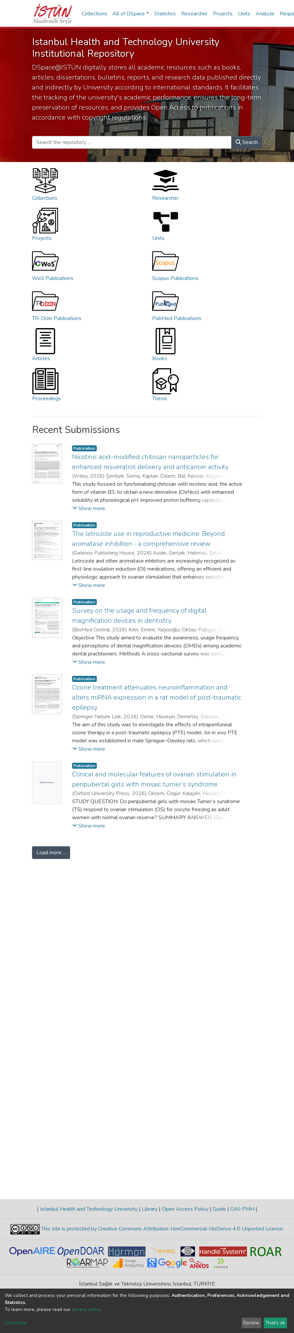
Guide (219, 1209)
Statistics (165, 13)
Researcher (194, 13)
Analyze (265, 13)
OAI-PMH (242, 1209)
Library (149, 1209)
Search (247, 142)
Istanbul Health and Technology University (89, 1209)
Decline (251, 1323)
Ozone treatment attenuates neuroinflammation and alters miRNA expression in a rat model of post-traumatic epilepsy (156, 697)
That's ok (275, 1323)
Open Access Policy (185, 1209)
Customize (15, 1323)
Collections (94, 13)
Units (244, 13)
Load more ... (51, 852)
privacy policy (86, 1309)
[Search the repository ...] (132, 142)
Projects (223, 13)
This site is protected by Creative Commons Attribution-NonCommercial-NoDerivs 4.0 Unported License (161, 1228)
